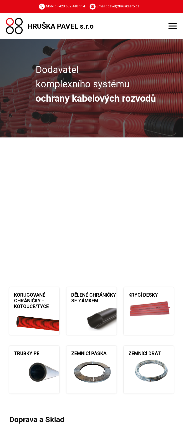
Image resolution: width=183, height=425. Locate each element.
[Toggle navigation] (172, 26)
